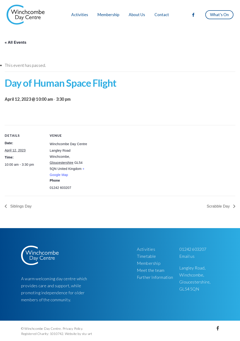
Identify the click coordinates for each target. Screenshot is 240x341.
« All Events (15, 42)
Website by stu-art (78, 334)
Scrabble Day (219, 206)
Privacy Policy (72, 328)
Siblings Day (20, 206)
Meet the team (151, 270)
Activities (146, 249)
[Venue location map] (119, 157)
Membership (149, 263)
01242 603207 (192, 249)
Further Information (155, 277)
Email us (187, 256)
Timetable (146, 256)
